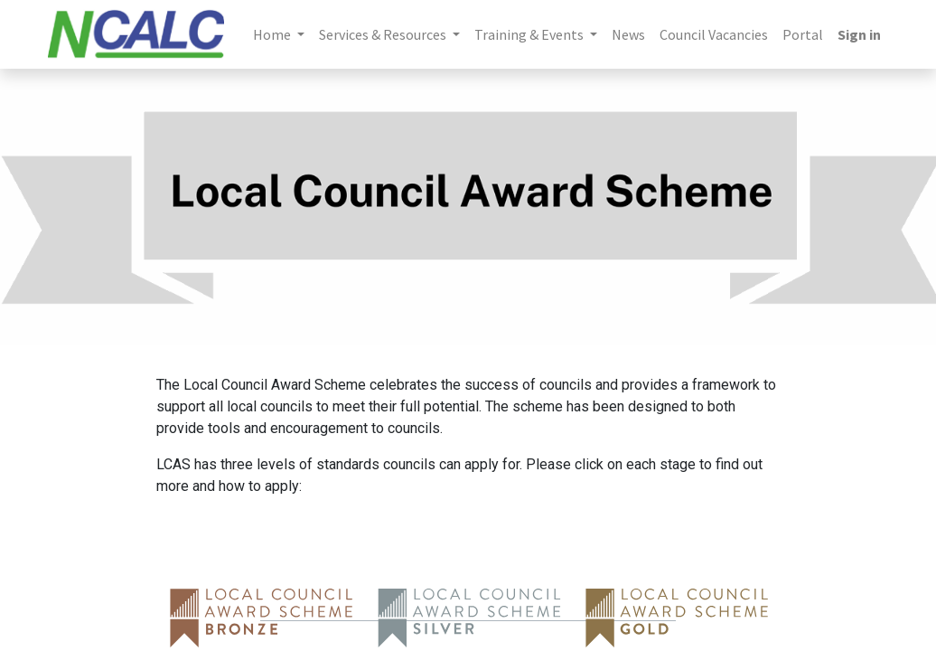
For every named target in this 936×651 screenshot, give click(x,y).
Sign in (859, 34)
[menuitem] (628, 34)
